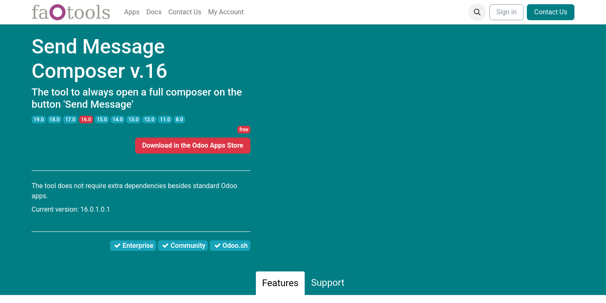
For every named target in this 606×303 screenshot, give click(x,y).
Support (327, 282)
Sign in (507, 12)
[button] (477, 12)
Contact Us (550, 12)
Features (280, 282)
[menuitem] (132, 12)
